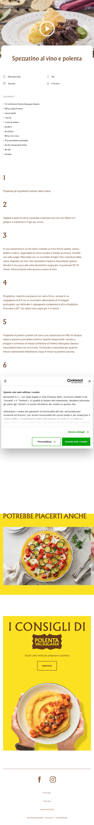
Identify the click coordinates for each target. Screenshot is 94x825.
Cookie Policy (47, 801)
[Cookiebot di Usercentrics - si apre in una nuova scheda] (69, 381)
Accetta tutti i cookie (76, 441)
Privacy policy (47, 793)
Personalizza (46, 441)
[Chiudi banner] (89, 381)
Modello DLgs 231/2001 (47, 809)
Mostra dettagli (76, 432)
